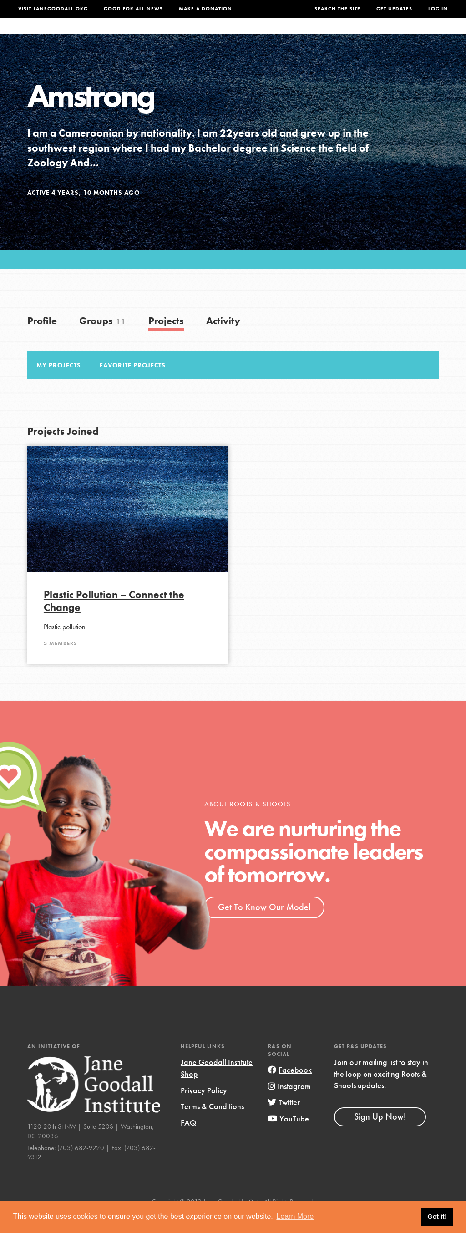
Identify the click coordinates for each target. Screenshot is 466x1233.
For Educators (228, 35)
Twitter (284, 1120)
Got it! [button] (436, 1216)
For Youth (171, 35)
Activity (223, 339)
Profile (42, 339)
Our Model (286, 35)
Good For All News (133, 9)
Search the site (337, 9)
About (132, 35)
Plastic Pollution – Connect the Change (114, 619)
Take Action (420, 35)
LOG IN (438, 9)
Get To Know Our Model (264, 925)
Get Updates (394, 9)
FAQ (188, 1141)
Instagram (289, 1104)
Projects (331, 35)
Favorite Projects (133, 383)
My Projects (58, 383)
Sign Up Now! (380, 1135)
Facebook (290, 1088)
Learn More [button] (295, 1216)
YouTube (288, 1136)
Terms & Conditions (212, 1124)
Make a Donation (205, 9)
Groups (370, 35)
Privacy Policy (204, 1108)
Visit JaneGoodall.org (53, 9)
